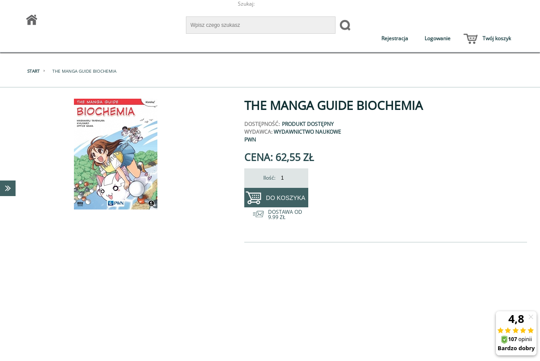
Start (33, 71)
